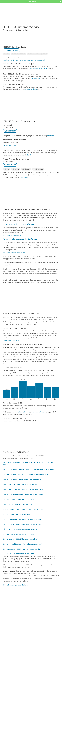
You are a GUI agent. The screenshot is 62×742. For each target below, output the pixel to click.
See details (50, 136)
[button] (60, 1)
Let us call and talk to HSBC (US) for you (18, 224)
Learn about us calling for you (12, 235)
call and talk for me (23, 412)
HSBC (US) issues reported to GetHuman (16, 585)
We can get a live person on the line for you (20, 239)
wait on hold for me (38, 412)
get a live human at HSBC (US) (39, 68)
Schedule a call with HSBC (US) (12, 341)
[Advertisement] (31, 83)
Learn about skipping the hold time (14, 252)
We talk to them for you (10, 60)
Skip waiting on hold (26, 60)
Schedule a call (40, 60)
